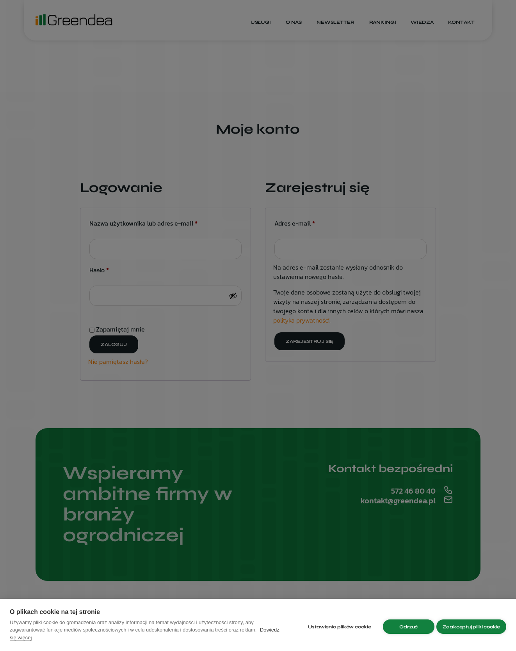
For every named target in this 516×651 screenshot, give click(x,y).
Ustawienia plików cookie (335, 625)
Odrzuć (405, 625)
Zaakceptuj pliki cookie (471, 625)
